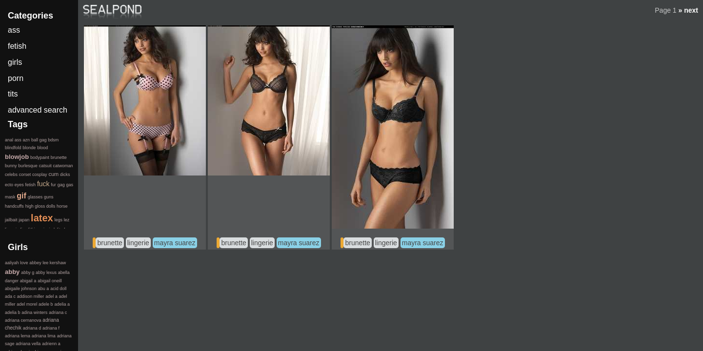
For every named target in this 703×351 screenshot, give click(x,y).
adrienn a (51, 343)
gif (21, 196)
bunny (11, 165)
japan (24, 219)
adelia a (62, 304)
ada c (10, 296)
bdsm (53, 139)
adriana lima (44, 335)
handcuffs (14, 206)
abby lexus (46, 272)
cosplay (39, 174)
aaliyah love (16, 262)
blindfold (13, 147)
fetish (17, 46)
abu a (43, 288)
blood (42, 147)
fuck (43, 184)
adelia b (12, 312)
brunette (109, 243)
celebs (11, 174)
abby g (27, 272)
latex (42, 218)
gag (61, 184)
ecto (9, 184)
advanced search (37, 110)
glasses (35, 197)
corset (25, 174)
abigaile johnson (21, 288)
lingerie (138, 243)
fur (53, 184)
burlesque (28, 165)
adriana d (32, 328)
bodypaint (39, 157)
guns (49, 197)
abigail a (28, 280)
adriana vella (28, 343)
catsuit (45, 165)
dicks (65, 174)
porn (15, 78)
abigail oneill (50, 280)
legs (58, 219)
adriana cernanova (23, 320)
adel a (51, 296)
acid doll (58, 288)
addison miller (30, 296)
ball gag (39, 139)
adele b (46, 304)
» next (688, 10)
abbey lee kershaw (47, 262)
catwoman (63, 165)
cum (53, 174)
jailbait (11, 219)
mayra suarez (175, 243)
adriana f (51, 328)
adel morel (27, 304)
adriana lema (17, 335)
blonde (29, 147)
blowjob (17, 156)
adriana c (58, 312)
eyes (19, 184)
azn (26, 139)
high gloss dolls (40, 206)
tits (13, 94)
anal (9, 139)
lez (67, 219)
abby (12, 271)
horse (62, 206)
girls (15, 62)
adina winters (34, 312)
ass (14, 30)
